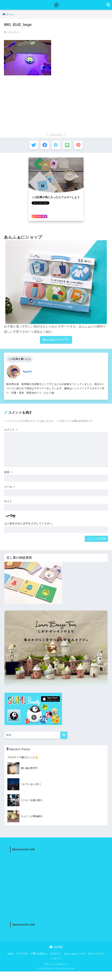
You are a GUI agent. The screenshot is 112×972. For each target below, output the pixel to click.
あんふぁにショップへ (56, 340)
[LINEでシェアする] (67, 145)
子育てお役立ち (39, 954)
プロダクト (56, 954)
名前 (8, 472)
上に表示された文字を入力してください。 (29, 524)
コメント (11, 430)
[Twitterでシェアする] (32, 145)
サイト (8, 501)
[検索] (63, 735)
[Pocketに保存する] (79, 145)
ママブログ (22, 954)
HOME (56, 948)
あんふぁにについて (74, 954)
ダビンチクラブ (96, 954)
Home (11, 954)
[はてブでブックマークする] (56, 145)
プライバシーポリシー (55, 965)
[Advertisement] (56, 101)
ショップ (56, 959)
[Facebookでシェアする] (44, 145)
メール (10, 487)
